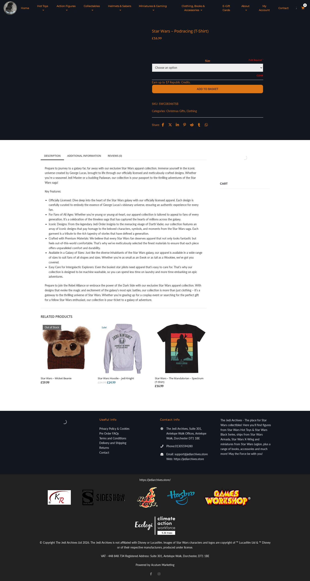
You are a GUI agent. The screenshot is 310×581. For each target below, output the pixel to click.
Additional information (84, 156)
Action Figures (66, 8)
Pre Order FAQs (109, 433)
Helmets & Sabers (119, 8)
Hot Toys (42, 8)
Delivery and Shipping (112, 443)
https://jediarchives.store (189, 459)
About (245, 8)
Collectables (92, 8)
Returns (104, 447)
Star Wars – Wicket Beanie (56, 378)
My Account (264, 8)
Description (52, 156)
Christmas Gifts (175, 111)
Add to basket (207, 89)
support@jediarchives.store (191, 454)
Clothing (192, 111)
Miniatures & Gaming (153, 8)
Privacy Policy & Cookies (114, 428)
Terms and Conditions (112, 438)
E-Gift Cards (226, 8)
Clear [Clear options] (260, 75)
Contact (283, 8)
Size (207, 60)
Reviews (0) (115, 156)
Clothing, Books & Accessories (193, 8)
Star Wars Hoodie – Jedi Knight (116, 378)
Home (25, 8)
